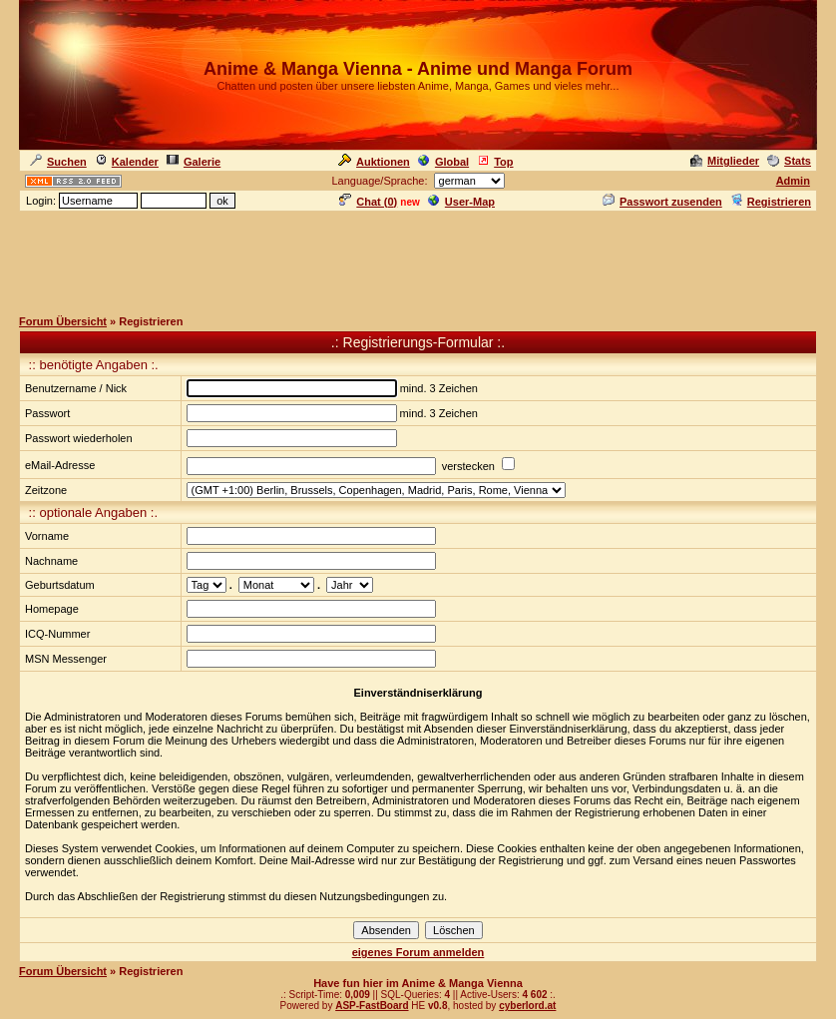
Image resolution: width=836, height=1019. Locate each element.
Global (443, 162)
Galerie (193, 162)
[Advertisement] (418, 258)
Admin (793, 181)
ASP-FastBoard (371, 1005)
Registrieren (770, 202)
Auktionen (374, 162)
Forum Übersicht (63, 321)
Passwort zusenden (662, 202)
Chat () (368, 202)
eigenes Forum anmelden (418, 952)
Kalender (127, 162)
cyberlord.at (527, 1005)
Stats (789, 161)
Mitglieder (724, 161)
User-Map (461, 202)
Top (495, 162)
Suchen (58, 162)
